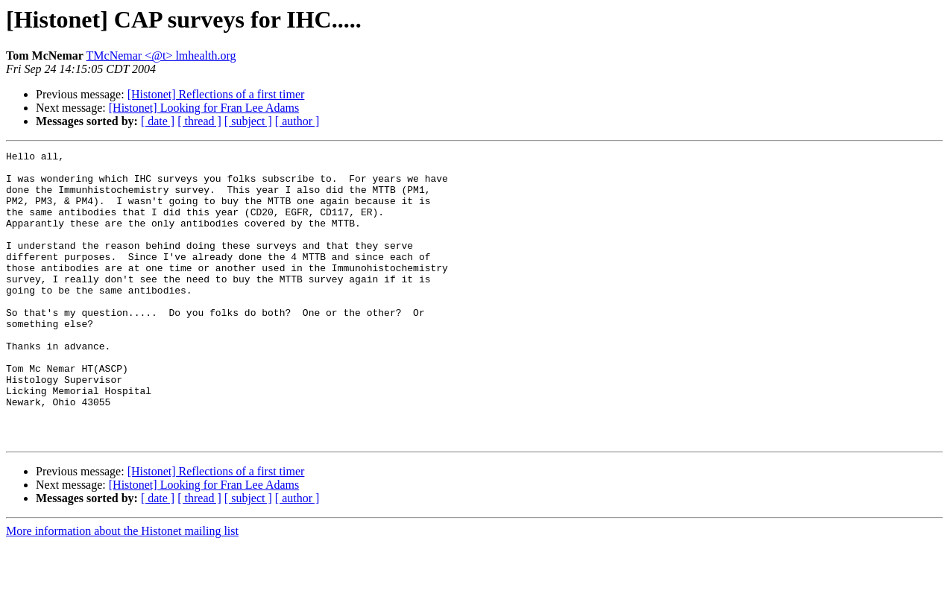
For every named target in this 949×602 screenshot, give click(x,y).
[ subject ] (248, 121)
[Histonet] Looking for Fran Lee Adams (204, 107)
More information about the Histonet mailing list (122, 589)
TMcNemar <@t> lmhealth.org (161, 55)
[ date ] (157, 121)
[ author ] (297, 121)
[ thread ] (199, 121)
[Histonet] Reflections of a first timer (216, 94)
